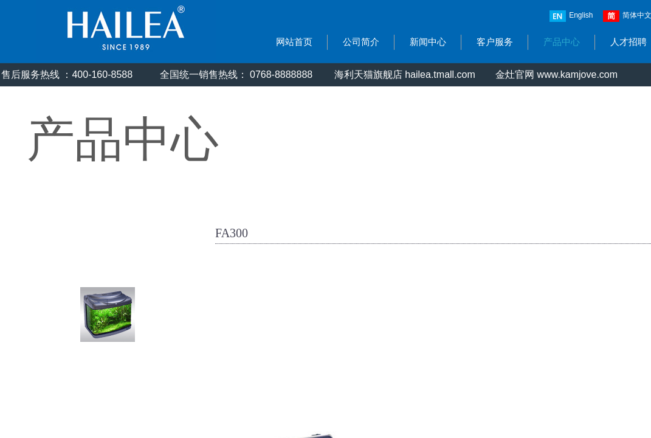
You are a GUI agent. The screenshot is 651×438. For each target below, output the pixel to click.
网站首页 (294, 42)
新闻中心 (428, 42)
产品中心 (561, 42)
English (571, 16)
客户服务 (495, 42)
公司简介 (361, 42)
